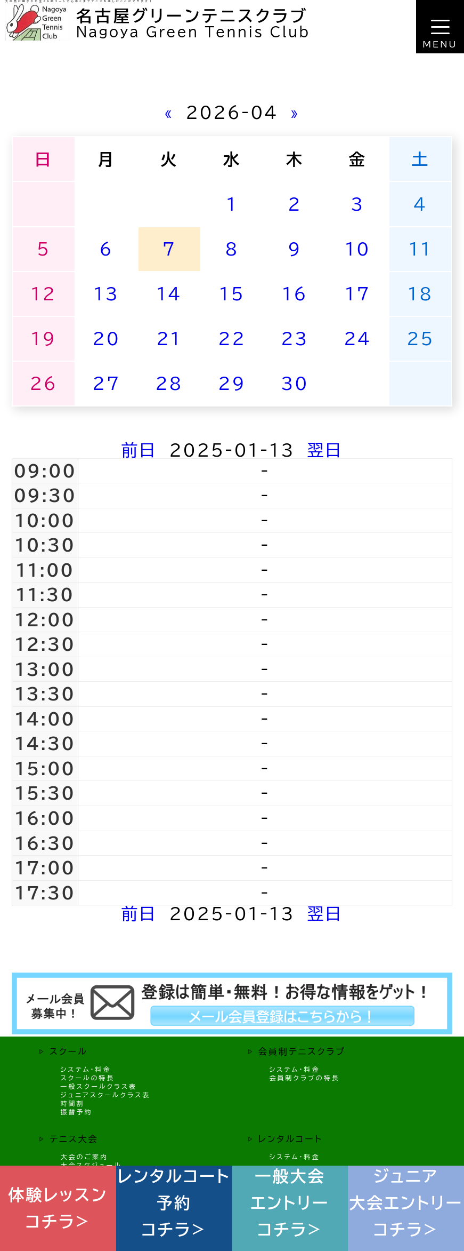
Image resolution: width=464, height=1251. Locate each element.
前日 (139, 450)
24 (357, 338)
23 (294, 338)
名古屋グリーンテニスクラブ (192, 16)
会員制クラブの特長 (304, 1077)
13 (106, 293)
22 (232, 338)
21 (169, 338)
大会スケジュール (91, 1165)
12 (43, 293)
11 (420, 249)
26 (44, 383)
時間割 (73, 1103)
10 (357, 249)
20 (106, 338)
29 (232, 383)
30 (294, 383)
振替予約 (77, 1112)
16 (294, 293)
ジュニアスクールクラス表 (106, 1094)
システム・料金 (86, 1069)
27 (106, 383)
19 (43, 338)
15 (232, 293)
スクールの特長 (88, 1077)
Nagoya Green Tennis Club (193, 31)
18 (420, 293)
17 (357, 293)
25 (420, 338)
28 (169, 383)
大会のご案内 (85, 1156)
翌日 (325, 450)
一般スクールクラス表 (99, 1086)
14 (169, 293)
